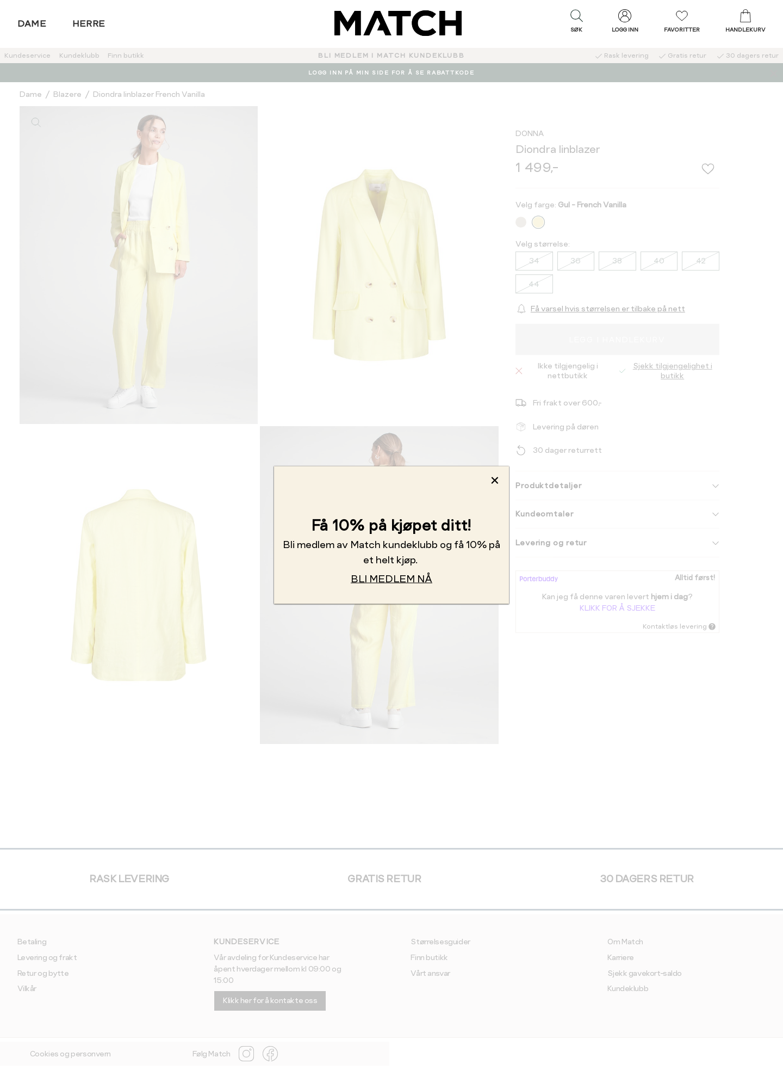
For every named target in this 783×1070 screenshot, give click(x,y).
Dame (32, 23)
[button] (576, 23)
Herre (88, 23)
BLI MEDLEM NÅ (391, 579)
